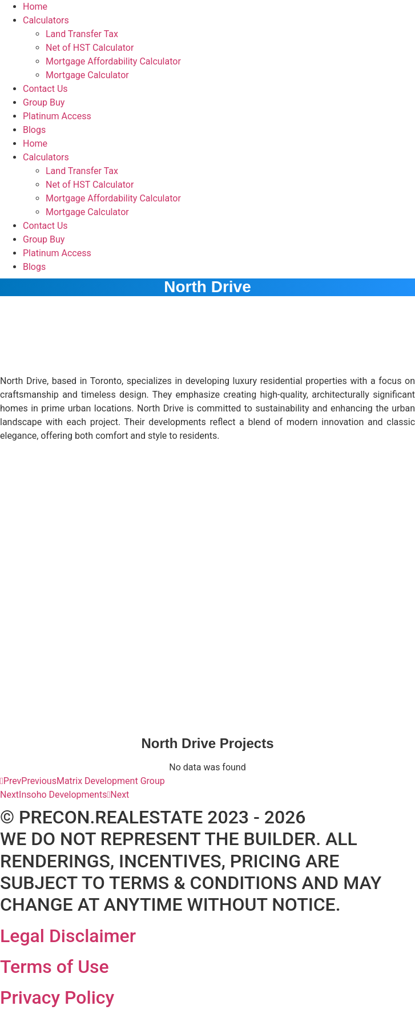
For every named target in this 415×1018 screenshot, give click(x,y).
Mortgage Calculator (87, 75)
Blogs (34, 129)
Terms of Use (54, 966)
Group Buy (44, 102)
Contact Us (45, 88)
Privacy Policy (57, 997)
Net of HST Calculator (90, 47)
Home (35, 6)
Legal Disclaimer (68, 936)
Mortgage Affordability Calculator (113, 61)
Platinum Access (57, 116)
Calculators (46, 20)
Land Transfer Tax (82, 34)
